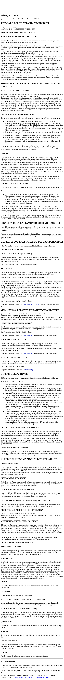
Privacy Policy (28, 304)
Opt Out (37, 304)
